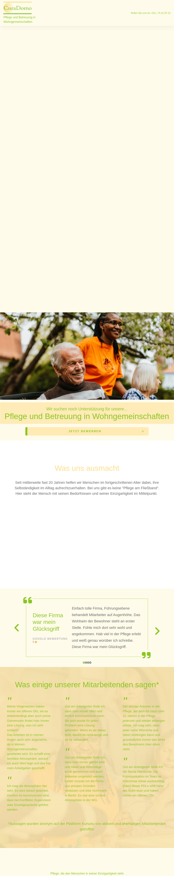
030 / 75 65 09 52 (161, 12)
